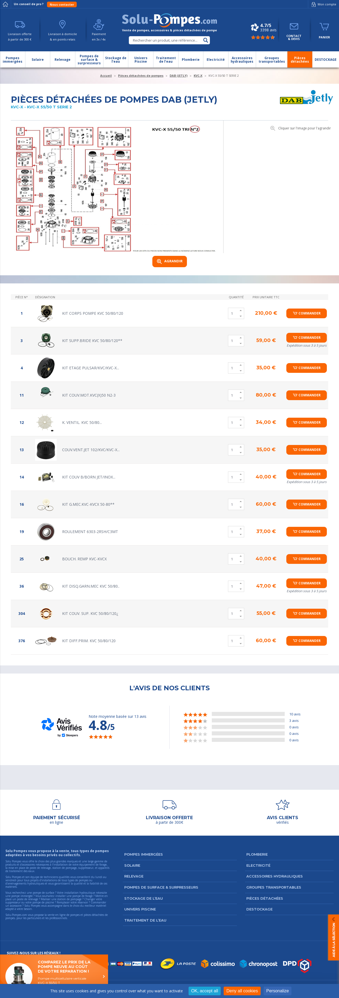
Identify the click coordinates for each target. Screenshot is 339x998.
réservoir (83, 902)
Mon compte (323, 4)
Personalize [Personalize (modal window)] (277, 991)
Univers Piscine (140, 909)
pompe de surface (43, 893)
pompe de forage (82, 896)
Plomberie (257, 854)
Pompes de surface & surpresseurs (161, 887)
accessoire (16, 905)
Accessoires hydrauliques (274, 876)
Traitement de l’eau (145, 920)
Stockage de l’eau (143, 898)
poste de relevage (27, 899)
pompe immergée (22, 896)
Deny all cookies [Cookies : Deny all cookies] (242, 991)
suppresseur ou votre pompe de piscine (29, 902)
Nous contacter (62, 4)
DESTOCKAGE (259, 909)
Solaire (132, 865)
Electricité (258, 865)
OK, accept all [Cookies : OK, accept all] (204, 991)
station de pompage (69, 899)
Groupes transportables (273, 887)
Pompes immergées (143, 854)
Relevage (133, 876)
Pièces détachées (264, 898)
